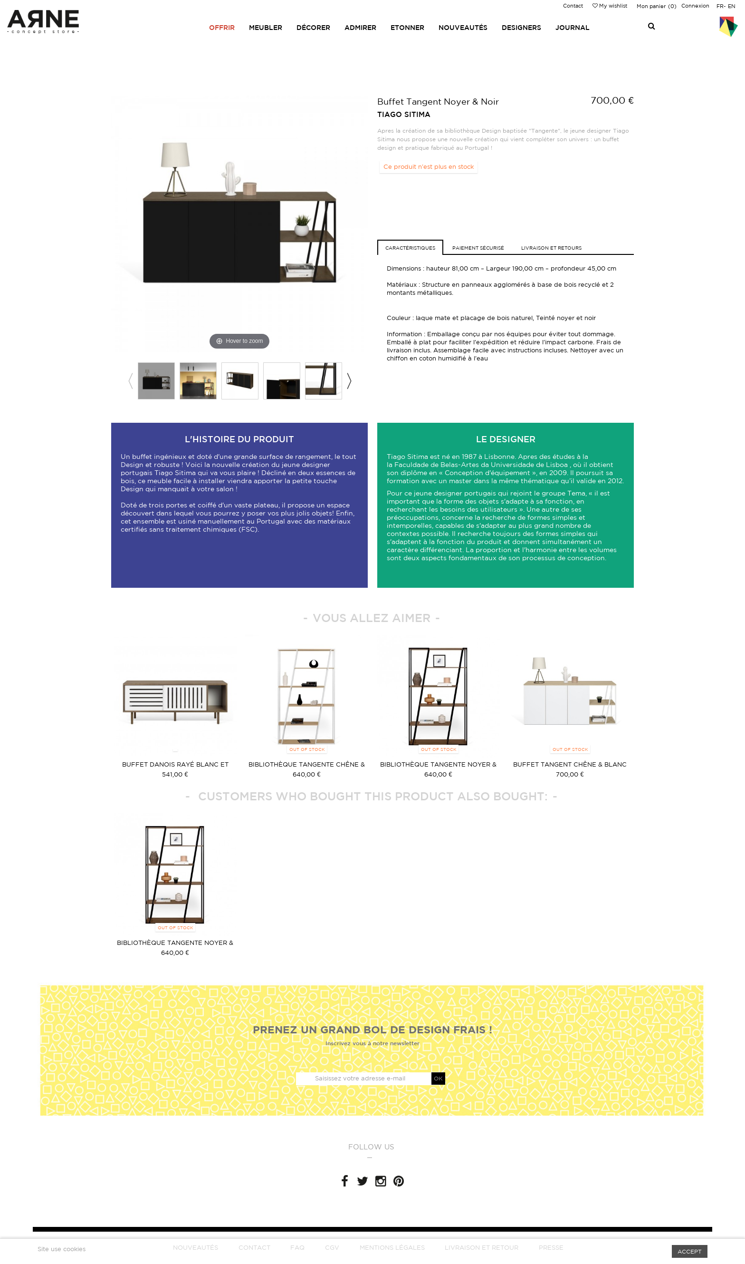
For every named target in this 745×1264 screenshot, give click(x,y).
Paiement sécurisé (478, 248)
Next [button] (348, 381)
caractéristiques (410, 248)
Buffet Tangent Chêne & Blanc (570, 764)
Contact (573, 6)
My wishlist (609, 6)
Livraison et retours (551, 248)
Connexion (695, 6)
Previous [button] (130, 381)
